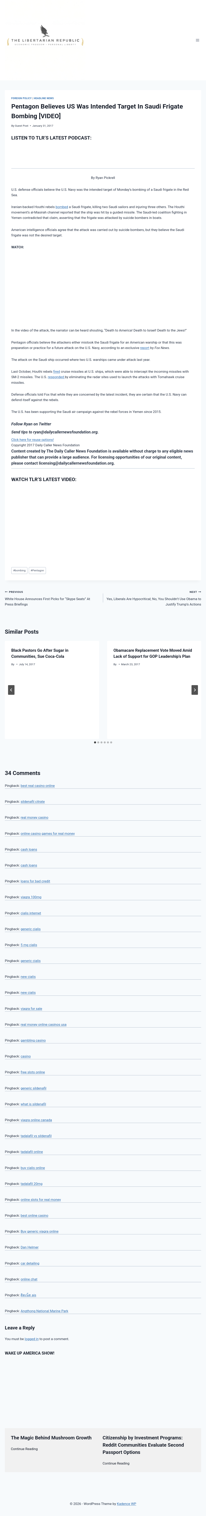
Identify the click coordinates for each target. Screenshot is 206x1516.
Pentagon (37, 570)
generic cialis (30, 929)
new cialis (28, 977)
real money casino (34, 817)
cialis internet (31, 913)
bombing (19, 570)
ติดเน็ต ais (28, 1295)
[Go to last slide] (11, 690)
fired (56, 372)
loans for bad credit (35, 881)
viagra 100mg (31, 897)
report (144, 348)
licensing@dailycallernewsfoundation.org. (77, 463)
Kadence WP (126, 1504)
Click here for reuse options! (32, 440)
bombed (62, 207)
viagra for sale (31, 1009)
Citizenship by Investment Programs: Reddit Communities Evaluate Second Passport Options (143, 1445)
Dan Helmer (29, 1247)
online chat (29, 1279)
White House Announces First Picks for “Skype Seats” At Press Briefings (52, 597)
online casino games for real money (48, 833)
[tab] (95, 742)
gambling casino (33, 1040)
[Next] (195, 690)
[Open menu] (197, 40)
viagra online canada (36, 1120)
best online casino (34, 1215)
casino (26, 1056)
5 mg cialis (29, 945)
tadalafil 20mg (31, 1184)
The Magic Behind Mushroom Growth (51, 1438)
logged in (32, 1339)
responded (56, 377)
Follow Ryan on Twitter (31, 424)
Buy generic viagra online (39, 1231)
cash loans (29, 849)
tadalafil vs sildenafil (36, 1136)
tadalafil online (32, 1152)
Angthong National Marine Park (44, 1311)
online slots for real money (41, 1200)
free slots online (33, 1072)
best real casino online (38, 786)
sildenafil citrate (33, 802)
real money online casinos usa (43, 1024)
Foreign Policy (21, 98)
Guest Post (21, 125)
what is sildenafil (33, 1104)
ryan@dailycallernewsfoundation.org (65, 432)
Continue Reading (24, 1449)
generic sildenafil (33, 1088)
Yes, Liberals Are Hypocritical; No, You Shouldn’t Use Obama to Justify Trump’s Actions (154, 597)
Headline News (44, 98)
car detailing (30, 1263)
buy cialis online (33, 1168)
